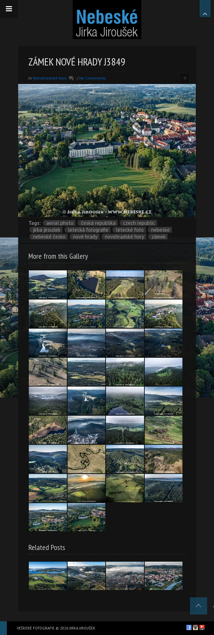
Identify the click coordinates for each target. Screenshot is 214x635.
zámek (159, 237)
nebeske (160, 230)
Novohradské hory (50, 78)
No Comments (92, 78)
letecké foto (130, 230)
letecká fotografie (88, 230)
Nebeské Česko (49, 237)
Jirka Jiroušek (46, 230)
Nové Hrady (85, 237)
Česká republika (98, 223)
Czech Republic (139, 223)
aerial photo (59, 223)
